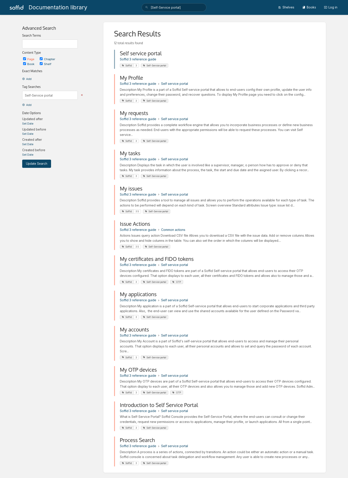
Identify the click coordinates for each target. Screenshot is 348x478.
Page (29, 59)
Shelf (45, 64)
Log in (330, 7)
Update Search (36, 163)
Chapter (47, 59)
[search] (174, 7)
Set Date (28, 123)
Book (29, 64)
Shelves (286, 7)
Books (309, 7)
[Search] (146, 7)
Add (27, 79)
